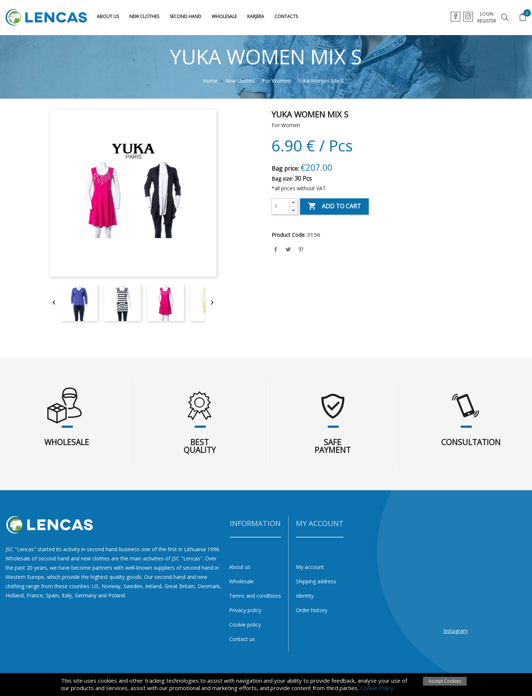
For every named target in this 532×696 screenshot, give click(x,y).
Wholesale (224, 16)
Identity (305, 595)
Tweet (288, 249)
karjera (255, 16)
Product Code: (289, 234)
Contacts (286, 16)
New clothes (144, 16)
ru (484, 16)
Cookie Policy (376, 688)
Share (276, 249)
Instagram (455, 630)
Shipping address (316, 581)
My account (310, 566)
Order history (311, 610)
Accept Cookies (445, 681)
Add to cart (334, 206)
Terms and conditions (255, 595)
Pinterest (301, 249)
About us (108, 16)
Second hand (185, 16)
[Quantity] (280, 206)
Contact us (242, 638)
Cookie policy (245, 624)
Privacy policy (245, 610)
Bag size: (282, 178)
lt (456, 16)
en (470, 16)
